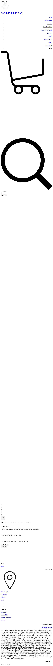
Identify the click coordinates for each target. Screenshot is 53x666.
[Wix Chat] (14, 554)
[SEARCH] (9, 191)
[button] (26, 94)
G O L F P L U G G (11, 13)
